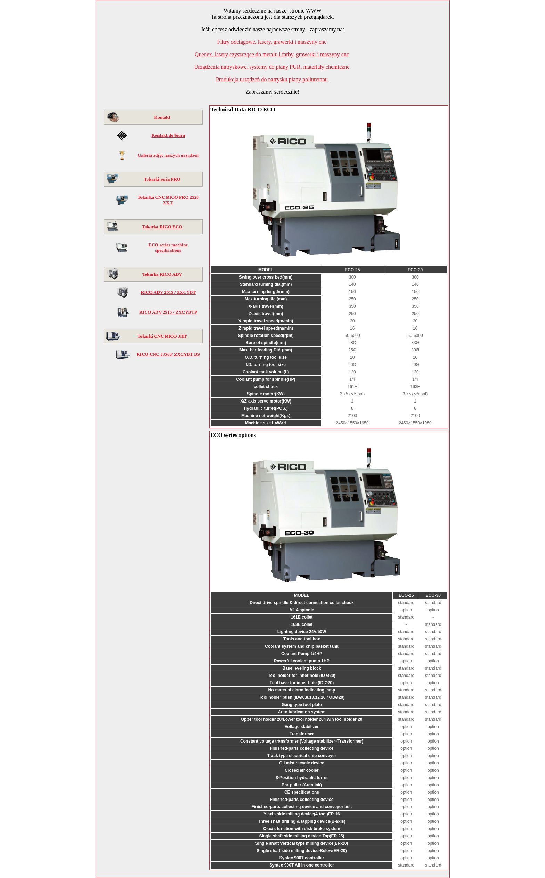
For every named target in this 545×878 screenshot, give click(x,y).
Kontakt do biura (168, 135)
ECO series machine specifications (168, 247)
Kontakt (162, 117)
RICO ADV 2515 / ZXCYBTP (168, 312)
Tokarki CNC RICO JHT (162, 336)
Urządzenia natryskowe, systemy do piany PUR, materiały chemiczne (272, 67)
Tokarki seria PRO (162, 179)
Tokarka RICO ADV (162, 274)
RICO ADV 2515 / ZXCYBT (168, 292)
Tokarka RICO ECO (162, 226)
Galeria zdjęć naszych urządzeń (168, 155)
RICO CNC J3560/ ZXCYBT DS (168, 354)
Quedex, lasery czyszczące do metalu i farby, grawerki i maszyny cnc (272, 54)
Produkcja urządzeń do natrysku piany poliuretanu (272, 79)
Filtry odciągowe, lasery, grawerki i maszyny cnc (271, 42)
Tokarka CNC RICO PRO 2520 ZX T (168, 199)
